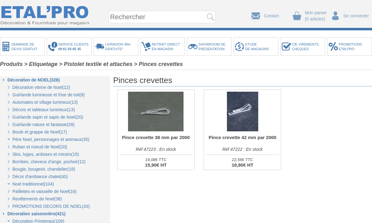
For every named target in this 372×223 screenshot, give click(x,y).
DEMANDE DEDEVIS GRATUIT (24, 46)
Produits (11, 64)
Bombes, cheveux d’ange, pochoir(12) (49, 161)
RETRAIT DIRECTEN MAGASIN (166, 46)
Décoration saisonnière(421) (36, 213)
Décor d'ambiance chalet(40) (40, 176)
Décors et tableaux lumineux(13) (43, 109)
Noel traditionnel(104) (33, 183)
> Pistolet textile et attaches (96, 64)
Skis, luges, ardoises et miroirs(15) (45, 154)
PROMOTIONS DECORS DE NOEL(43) (51, 206)
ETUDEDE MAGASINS (257, 46)
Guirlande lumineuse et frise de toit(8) (48, 94)
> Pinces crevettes (158, 64)
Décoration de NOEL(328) (33, 79)
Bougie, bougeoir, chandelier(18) (43, 169)
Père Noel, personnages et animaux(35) (50, 139)
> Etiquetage (41, 64)
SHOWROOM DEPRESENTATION (211, 46)
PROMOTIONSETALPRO (350, 46)
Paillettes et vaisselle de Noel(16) (44, 191)
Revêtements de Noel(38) (37, 198)
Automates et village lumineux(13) (45, 102)
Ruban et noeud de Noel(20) (39, 146)
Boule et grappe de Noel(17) (39, 131)
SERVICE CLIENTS (74, 46)
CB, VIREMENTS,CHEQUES (306, 46)
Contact (271, 15)
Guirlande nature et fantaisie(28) (43, 124)
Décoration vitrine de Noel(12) (41, 87)
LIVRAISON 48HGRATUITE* (118, 46)
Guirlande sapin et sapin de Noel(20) (47, 117)
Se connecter (356, 15)
